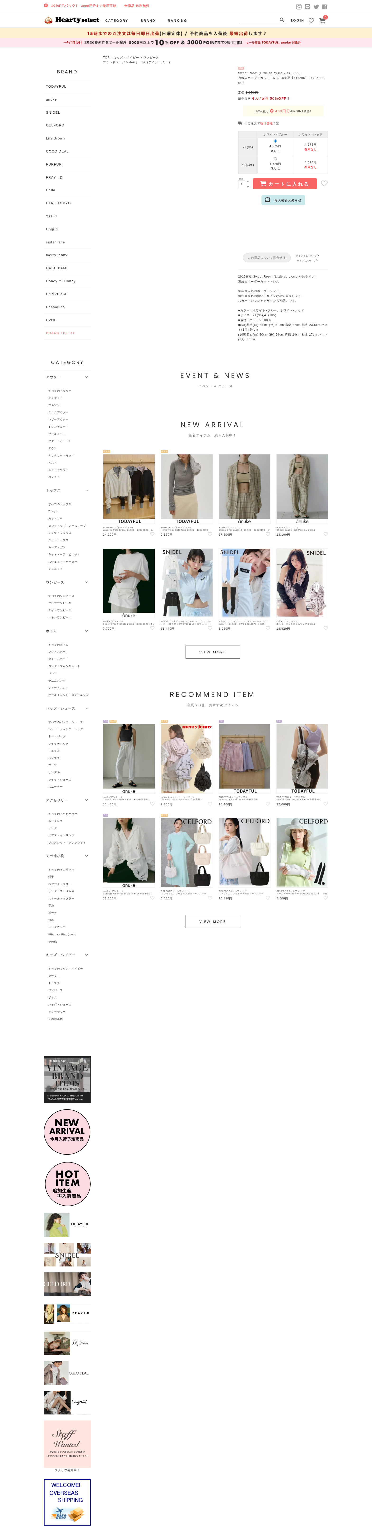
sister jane (55, 242)
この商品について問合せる (267, 257)
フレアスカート (58, 651)
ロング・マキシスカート (64, 666)
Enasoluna (55, 307)
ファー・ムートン (60, 441)
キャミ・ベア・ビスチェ (64, 554)
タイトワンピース (60, 610)
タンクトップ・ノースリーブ (67, 525)
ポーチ (52, 912)
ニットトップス (58, 540)
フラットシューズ (60, 779)
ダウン (52, 448)
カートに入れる (285, 184)
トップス (54, 983)
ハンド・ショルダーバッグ (65, 729)
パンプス (54, 758)
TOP (106, 57)
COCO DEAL (57, 151)
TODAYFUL (56, 86)
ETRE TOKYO (58, 203)
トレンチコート (58, 426)
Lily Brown (55, 138)
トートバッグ (57, 736)
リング (52, 828)
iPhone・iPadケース (62, 934)
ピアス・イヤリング (61, 835)
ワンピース (151, 57)
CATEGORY (116, 20)
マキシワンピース (60, 617)
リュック (54, 750)
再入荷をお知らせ (283, 199)
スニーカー (55, 786)
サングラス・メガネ (61, 891)
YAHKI (52, 216)
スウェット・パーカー (62, 561)
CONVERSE (57, 294)
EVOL (51, 320)
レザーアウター (58, 419)
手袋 (51, 905)
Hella (51, 190)
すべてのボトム (58, 644)
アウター (54, 975)
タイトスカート (58, 658)
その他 (52, 941)
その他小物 (55, 1019)
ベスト (52, 462)
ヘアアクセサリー (60, 884)
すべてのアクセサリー (62, 813)
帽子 (51, 876)
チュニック (55, 568)
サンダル (54, 772)
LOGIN (297, 20)
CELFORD (55, 125)
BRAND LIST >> (60, 333)
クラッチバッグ (58, 743)
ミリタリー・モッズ (61, 455)
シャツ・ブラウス (60, 532)
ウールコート (57, 433)
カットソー (55, 518)
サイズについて (308, 260)
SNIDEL (53, 112)
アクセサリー (57, 1011)
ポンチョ (54, 477)
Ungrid (52, 229)
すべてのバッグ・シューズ (65, 722)
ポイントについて (308, 255)
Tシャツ (53, 511)
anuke (51, 99)
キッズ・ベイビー (126, 57)
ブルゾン (54, 405)
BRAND (147, 20)
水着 (51, 920)
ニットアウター (58, 469)
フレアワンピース (60, 603)
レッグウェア (57, 927)
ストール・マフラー (61, 898)
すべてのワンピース (61, 595)
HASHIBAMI (57, 268)
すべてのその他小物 (61, 869)
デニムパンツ (57, 680)
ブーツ (52, 765)
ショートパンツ (58, 687)
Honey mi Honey (61, 281)
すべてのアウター (60, 390)
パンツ (52, 673)
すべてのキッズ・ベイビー (65, 968)
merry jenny (56, 255)
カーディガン (57, 547)
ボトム (52, 997)
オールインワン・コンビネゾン (68, 694)
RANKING (177, 20)
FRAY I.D (54, 177)
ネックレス (55, 821)
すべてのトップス (60, 504)
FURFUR (54, 164)
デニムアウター (58, 412)
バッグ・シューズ (60, 1004)
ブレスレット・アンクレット (67, 842)
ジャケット (55, 397)
